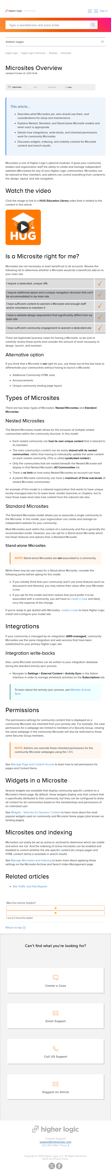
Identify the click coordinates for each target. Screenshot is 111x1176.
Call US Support (55, 1057)
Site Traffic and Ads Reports (30, 886)
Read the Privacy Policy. (55, 1159)
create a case (78, 599)
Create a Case (55, 986)
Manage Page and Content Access (33, 764)
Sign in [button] (103, 11)
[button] (90, 11)
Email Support (56, 1021)
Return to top (15, 927)
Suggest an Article (55, 1092)
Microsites (66, 53)
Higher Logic (11, 53)
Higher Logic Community (33, 53)
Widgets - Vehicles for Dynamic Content (36, 812)
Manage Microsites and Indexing (31, 860)
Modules (53, 53)
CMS (70, 752)
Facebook (59, 1166)
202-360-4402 (50, 1145)
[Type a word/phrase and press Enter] (51, 25)
